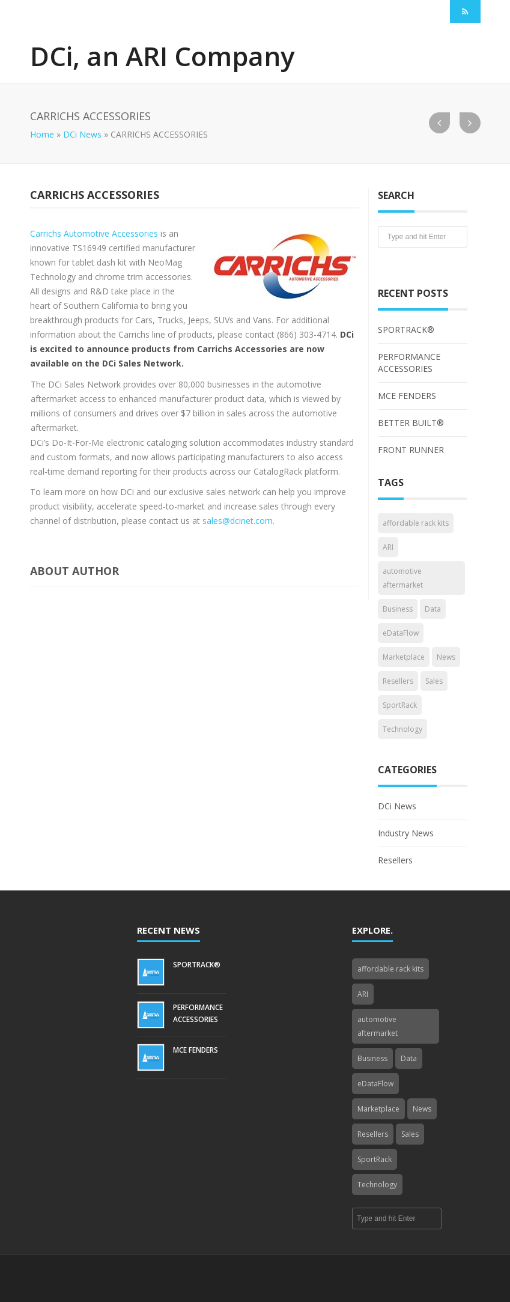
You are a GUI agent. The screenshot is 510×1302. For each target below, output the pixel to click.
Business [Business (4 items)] (398, 609)
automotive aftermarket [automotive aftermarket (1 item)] (403, 578)
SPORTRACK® (406, 329)
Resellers (395, 860)
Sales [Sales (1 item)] (434, 681)
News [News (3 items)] (446, 657)
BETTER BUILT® (411, 422)
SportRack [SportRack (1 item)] (400, 705)
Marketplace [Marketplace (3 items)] (404, 657)
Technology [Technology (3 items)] (402, 729)
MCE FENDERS (407, 395)
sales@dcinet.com (237, 520)
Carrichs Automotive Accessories (94, 233)
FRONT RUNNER (411, 449)
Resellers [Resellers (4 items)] (398, 681)
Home (42, 134)
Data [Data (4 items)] (433, 609)
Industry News (406, 833)
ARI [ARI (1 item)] (388, 547)
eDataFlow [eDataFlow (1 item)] (401, 633)
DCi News (82, 134)
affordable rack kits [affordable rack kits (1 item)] (416, 523)
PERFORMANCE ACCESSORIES (409, 362)
